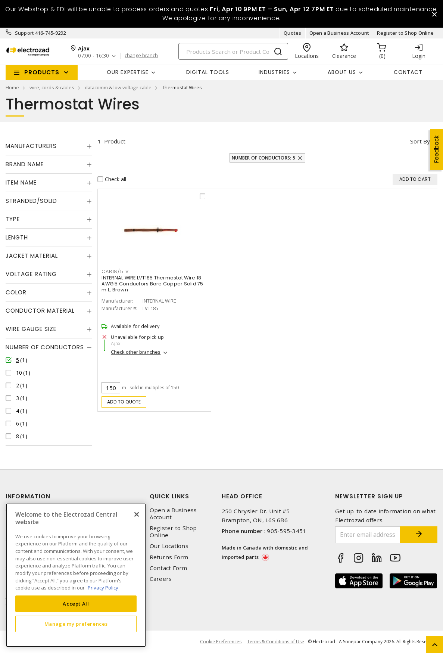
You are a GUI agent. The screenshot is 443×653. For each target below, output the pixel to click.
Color (16, 292)
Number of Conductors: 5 (263, 158)
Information (28, 496)
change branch (141, 56)
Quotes (293, 33)
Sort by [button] (420, 141)
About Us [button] (342, 72)
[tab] (49, 146)
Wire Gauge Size (31, 329)
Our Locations (169, 546)
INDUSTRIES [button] (274, 72)
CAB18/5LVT (117, 271)
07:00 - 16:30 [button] (93, 56)
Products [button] (41, 72)
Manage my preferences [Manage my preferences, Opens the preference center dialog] (76, 623)
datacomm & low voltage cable (118, 87)
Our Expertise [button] (128, 72)
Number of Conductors (45, 347)
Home (12, 87)
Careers (161, 578)
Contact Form (168, 568)
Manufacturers (31, 146)
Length (17, 237)
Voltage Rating (31, 274)
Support (24, 33)
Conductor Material (40, 311)
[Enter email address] (367, 534)
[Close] (136, 514)
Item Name (21, 182)
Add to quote (124, 402)
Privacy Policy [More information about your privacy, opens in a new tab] (103, 587)
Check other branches (135, 352)
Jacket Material (32, 256)
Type (13, 219)
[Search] (233, 51)
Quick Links (169, 496)
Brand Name (25, 164)
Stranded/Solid (31, 201)
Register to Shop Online (405, 33)
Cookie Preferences (220, 642)
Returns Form (169, 557)
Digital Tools (207, 72)
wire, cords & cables (51, 87)
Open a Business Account (339, 33)
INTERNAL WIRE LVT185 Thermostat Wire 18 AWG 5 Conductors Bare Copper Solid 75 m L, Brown (152, 284)
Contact (408, 72)
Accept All (76, 603)
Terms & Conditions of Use (275, 641)
